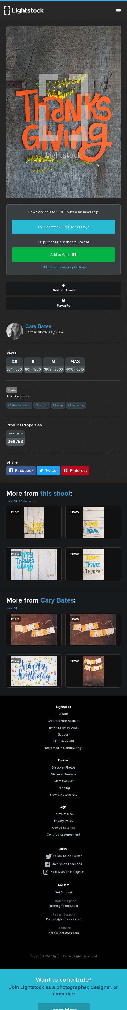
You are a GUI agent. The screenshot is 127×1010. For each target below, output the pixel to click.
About (63, 714)
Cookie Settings (63, 827)
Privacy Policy (63, 820)
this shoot (55, 493)
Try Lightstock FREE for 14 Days (63, 227)
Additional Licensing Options (63, 267)
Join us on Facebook (67, 863)
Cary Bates (38, 326)
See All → (14, 608)
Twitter (48, 470)
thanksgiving (19, 405)
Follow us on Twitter (67, 855)
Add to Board (63, 288)
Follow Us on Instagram (67, 871)
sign (58, 405)
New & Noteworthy (63, 794)
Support (63, 734)
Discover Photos (63, 767)
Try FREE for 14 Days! (63, 727)
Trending (63, 787)
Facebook (20, 470)
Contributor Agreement (63, 834)
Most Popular (63, 781)
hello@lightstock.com (63, 933)
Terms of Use (63, 814)
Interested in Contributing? (63, 748)
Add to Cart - (63, 254)
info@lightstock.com (63, 905)
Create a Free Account (64, 720)
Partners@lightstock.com (63, 919)
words (42, 405)
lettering (76, 405)
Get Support (63, 892)
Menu (118, 10)
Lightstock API (63, 741)
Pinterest (75, 470)
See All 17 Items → (21, 501)
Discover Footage (63, 774)
